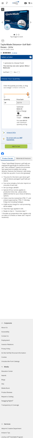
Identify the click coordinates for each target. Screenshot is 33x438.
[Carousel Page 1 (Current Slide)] (14, 34)
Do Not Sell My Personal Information (13, 353)
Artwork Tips (5, 419)
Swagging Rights (7, 401)
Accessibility (5, 332)
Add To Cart (16, 146)
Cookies (4, 357)
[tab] (8, 158)
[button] (9, 132)
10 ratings (15, 53)
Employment (5, 340)
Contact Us (5, 336)
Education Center (7, 371)
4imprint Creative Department (11, 415)
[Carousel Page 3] (18, 34)
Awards (3, 375)
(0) (30, 3)
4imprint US (5, 433)
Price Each (20, 99)
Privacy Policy (6, 349)
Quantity (7, 99)
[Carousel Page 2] (16, 34)
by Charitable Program (12, 423)
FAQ (2, 384)
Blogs (3, 380)
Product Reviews (6, 392)
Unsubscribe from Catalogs (10, 361)
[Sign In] (26, 3)
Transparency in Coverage (10, 405)
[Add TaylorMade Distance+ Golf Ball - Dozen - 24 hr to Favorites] (3, 41)
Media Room (5, 388)
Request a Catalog (7, 397)
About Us (4, 327)
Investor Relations (7, 345)
